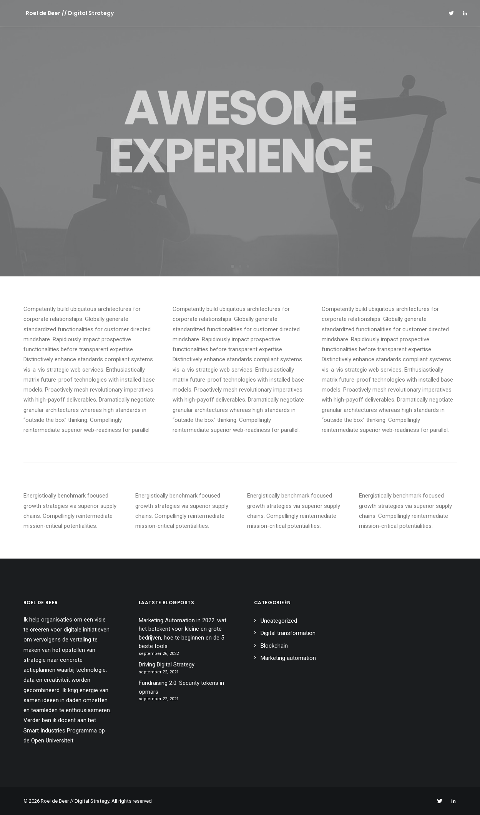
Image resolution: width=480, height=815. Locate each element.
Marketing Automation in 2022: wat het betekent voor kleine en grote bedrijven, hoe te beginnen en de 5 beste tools (182, 633)
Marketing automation (288, 658)
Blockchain (274, 645)
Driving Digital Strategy (166, 664)
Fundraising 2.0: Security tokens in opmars (181, 687)
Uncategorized (279, 620)
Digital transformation (288, 633)
